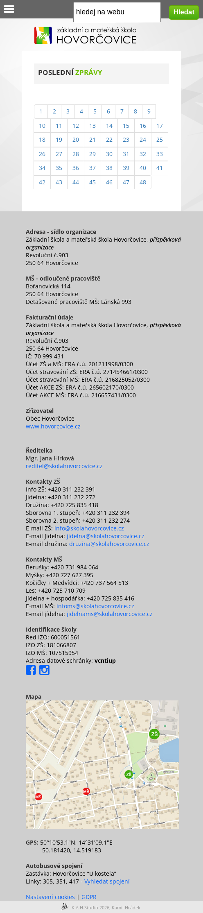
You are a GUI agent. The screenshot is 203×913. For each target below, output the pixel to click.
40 (143, 168)
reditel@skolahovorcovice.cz (64, 466)
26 (42, 154)
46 (109, 182)
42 (42, 182)
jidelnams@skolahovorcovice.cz (110, 614)
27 (59, 154)
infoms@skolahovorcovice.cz (95, 606)
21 (92, 139)
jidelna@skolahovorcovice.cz (105, 536)
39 (126, 168)
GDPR (89, 897)
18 (42, 139)
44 (75, 182)
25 (159, 139)
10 (42, 125)
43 (59, 182)
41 (159, 168)
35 (59, 168)
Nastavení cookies (50, 897)
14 (109, 125)
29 (92, 154)
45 (92, 182)
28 (75, 154)
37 (92, 168)
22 (109, 139)
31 (126, 154)
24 (143, 139)
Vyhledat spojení (107, 881)
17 (159, 125)
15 (126, 125)
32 (143, 154)
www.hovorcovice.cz (53, 426)
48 (143, 182)
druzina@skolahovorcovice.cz (109, 544)
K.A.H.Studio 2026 (90, 907)
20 (75, 139)
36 (75, 168)
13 (92, 125)
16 (143, 125)
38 (109, 168)
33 (159, 154)
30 (109, 154)
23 (126, 139)
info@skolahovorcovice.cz (89, 528)
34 (42, 168)
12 (75, 125)
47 (126, 182)
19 (59, 139)
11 (59, 125)
